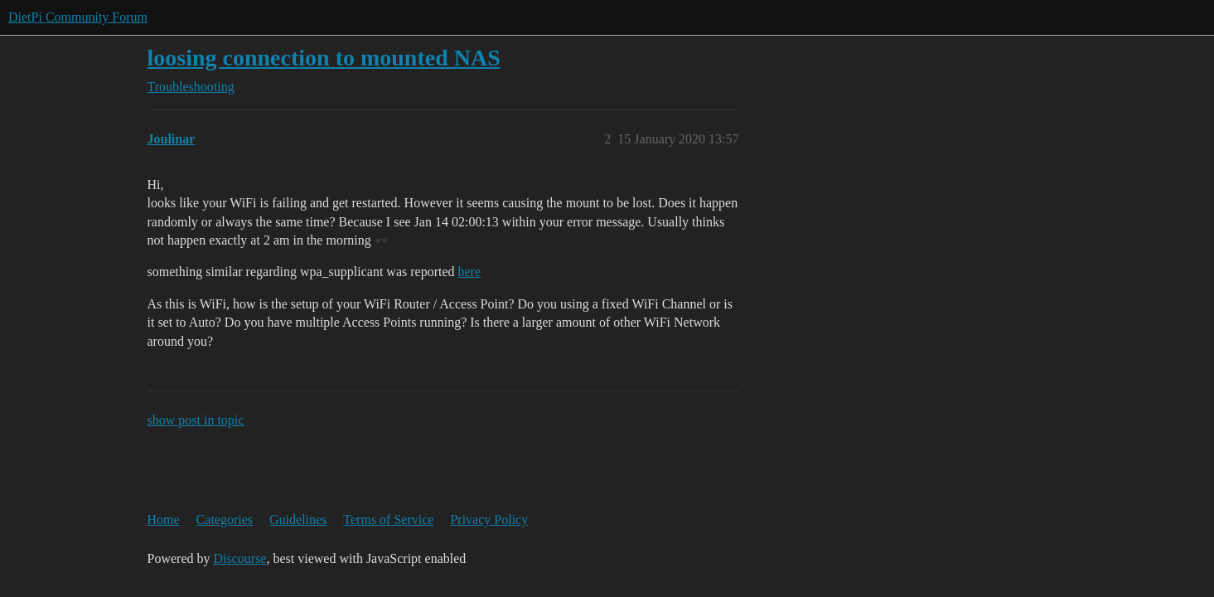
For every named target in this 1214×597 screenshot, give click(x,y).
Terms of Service (388, 519)
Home (164, 519)
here (469, 272)
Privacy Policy (489, 519)
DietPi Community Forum (78, 17)
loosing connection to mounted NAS (324, 57)
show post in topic (196, 420)
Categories (224, 519)
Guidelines (297, 519)
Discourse (239, 558)
